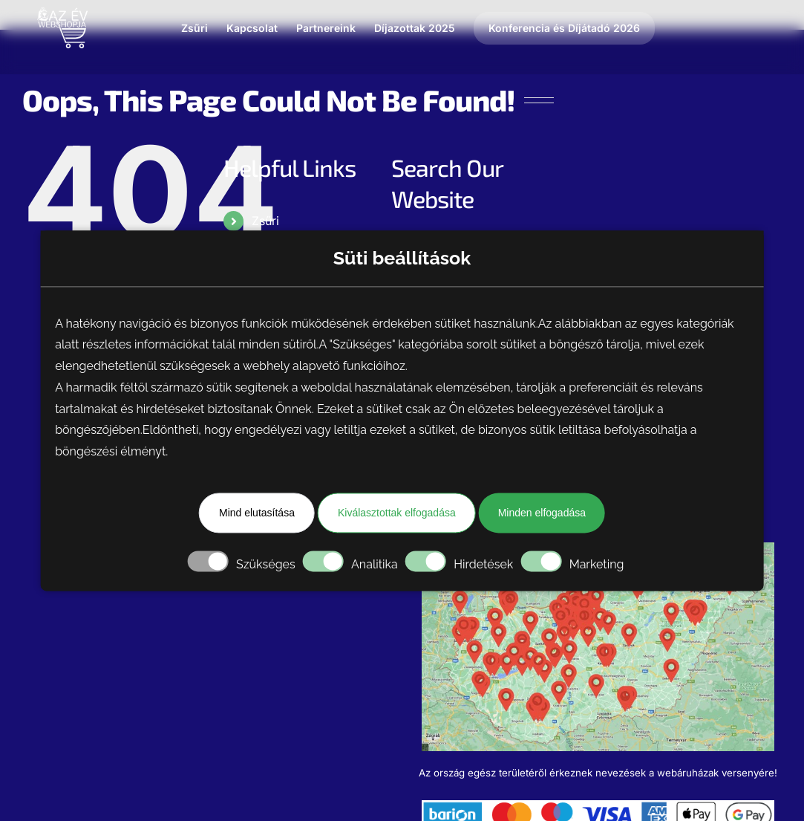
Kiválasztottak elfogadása (397, 513)
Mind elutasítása (257, 513)
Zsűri (265, 220)
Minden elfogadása (542, 513)
